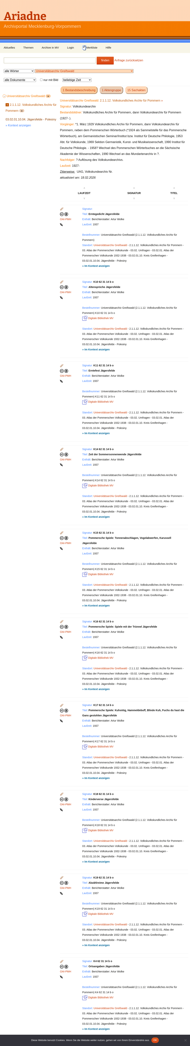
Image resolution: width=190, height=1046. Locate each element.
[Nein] (185, 1040)
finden (105, 60)
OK (155, 1040)
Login (70, 47)
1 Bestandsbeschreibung (79, 90)
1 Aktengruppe (111, 90)
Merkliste (89, 47)
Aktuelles (9, 47)
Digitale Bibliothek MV (97, 318)
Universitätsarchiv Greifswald (110, 245)
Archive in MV (50, 47)
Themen (28, 47)
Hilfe (108, 47)
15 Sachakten (136, 90)
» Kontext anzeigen (18, 125)
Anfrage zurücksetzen (128, 60)
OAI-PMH (65, 219)
